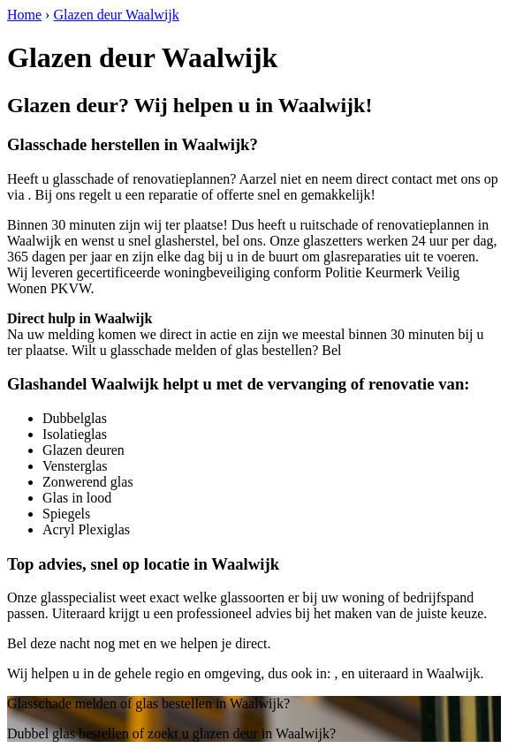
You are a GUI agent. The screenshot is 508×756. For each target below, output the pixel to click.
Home (24, 14)
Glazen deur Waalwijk (115, 14)
